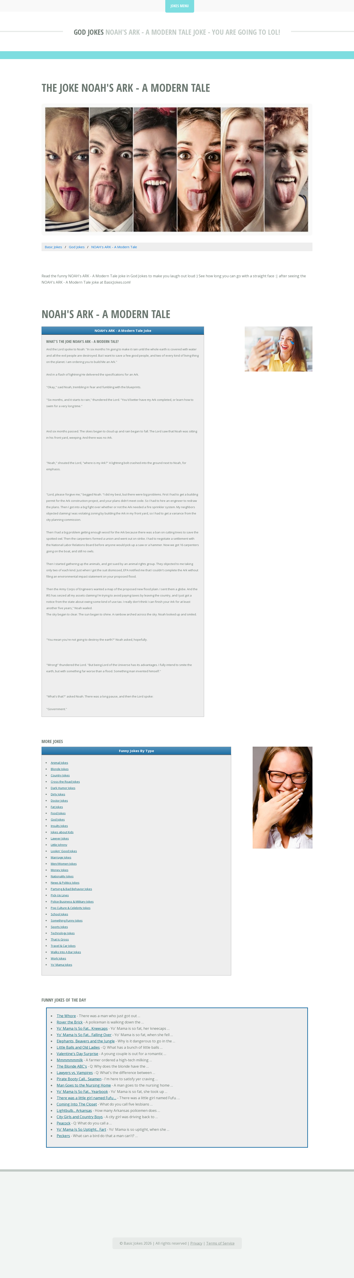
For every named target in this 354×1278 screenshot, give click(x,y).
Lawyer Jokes (60, 838)
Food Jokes (58, 813)
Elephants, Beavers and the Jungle (86, 1041)
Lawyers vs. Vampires (75, 1072)
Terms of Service (220, 1243)
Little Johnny (59, 845)
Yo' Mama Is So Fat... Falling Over (84, 1034)
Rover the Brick (70, 1022)
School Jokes (59, 914)
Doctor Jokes (59, 800)
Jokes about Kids (62, 832)
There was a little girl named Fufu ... (86, 1097)
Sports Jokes (59, 927)
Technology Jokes (63, 933)
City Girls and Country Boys (80, 1116)
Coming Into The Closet (77, 1104)
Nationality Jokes (62, 876)
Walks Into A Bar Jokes (66, 952)
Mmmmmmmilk (70, 1060)
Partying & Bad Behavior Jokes (71, 889)
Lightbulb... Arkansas (74, 1110)
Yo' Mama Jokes (61, 965)
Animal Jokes (59, 763)
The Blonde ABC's (72, 1066)
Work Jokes (58, 958)
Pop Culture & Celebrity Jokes (71, 908)
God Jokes (89, 32)
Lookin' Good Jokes (64, 851)
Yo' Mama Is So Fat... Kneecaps (82, 1028)
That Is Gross (60, 939)
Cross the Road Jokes (65, 782)
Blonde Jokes (60, 769)
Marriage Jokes (61, 857)
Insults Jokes (59, 826)
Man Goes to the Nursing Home (84, 1085)
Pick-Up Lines (60, 895)
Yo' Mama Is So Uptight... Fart (81, 1129)
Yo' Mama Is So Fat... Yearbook (82, 1091)
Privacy (196, 1243)
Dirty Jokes (58, 794)
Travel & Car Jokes (63, 946)
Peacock (63, 1123)
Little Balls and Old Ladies (78, 1047)
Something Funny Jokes (67, 920)
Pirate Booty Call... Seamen (79, 1078)
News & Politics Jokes (65, 883)
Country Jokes (60, 775)
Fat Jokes (57, 807)
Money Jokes (59, 870)
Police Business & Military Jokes (72, 901)
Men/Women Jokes (64, 864)
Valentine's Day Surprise (77, 1053)
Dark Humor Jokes (63, 788)
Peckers (63, 1135)
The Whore (66, 1015)
